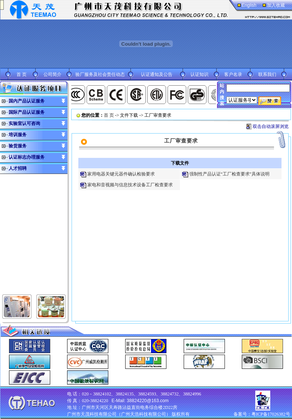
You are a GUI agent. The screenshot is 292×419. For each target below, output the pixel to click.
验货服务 (18, 146)
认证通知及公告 (156, 74)
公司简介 (52, 74)
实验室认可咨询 (24, 123)
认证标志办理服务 (27, 157)
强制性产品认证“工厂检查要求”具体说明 (229, 174)
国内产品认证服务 (27, 101)
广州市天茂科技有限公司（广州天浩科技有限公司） (119, 414)
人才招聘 (18, 168)
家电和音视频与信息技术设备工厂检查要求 (130, 184)
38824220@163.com (148, 400)
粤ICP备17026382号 (271, 414)
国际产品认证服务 (27, 112)
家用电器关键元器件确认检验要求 (121, 174)
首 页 (21, 74)
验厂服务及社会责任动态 (100, 74)
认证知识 (199, 74)
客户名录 (233, 74)
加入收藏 (276, 5)
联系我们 (267, 74)
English (249, 5)
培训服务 (18, 134)
